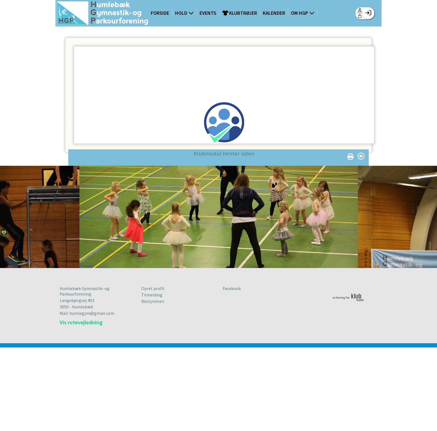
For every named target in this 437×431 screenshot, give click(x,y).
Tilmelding (151, 295)
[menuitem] (102, 13)
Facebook (232, 288)
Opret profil (152, 288)
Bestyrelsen (152, 301)
